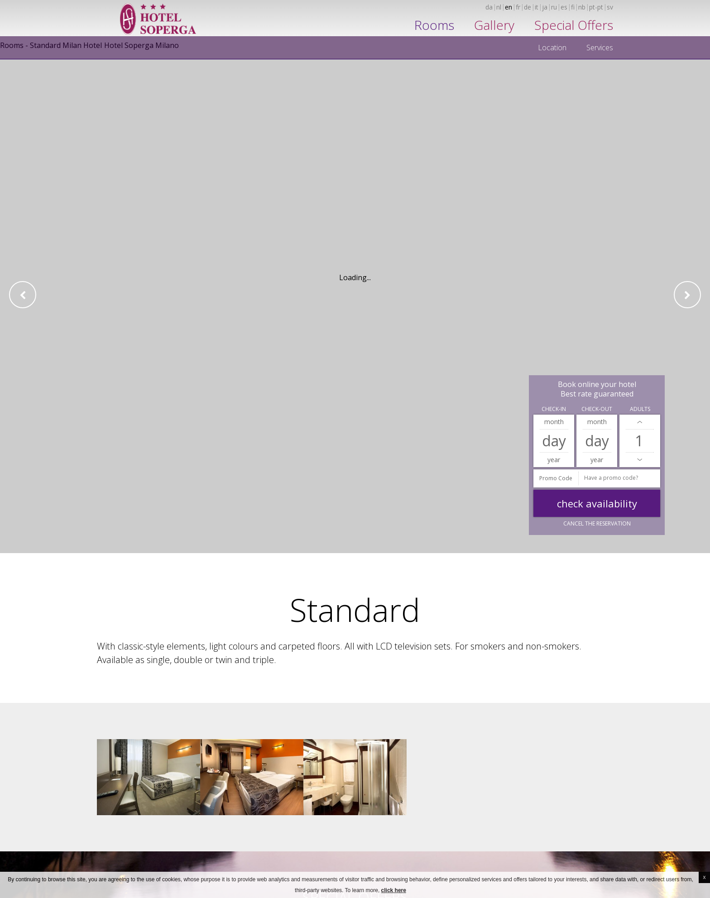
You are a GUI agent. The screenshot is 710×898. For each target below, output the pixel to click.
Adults (640, 409)
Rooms (434, 24)
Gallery (494, 24)
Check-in (554, 409)
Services (599, 48)
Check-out (596, 409)
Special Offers (573, 24)
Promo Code (555, 478)
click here (393, 890)
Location (552, 48)
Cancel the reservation (597, 523)
